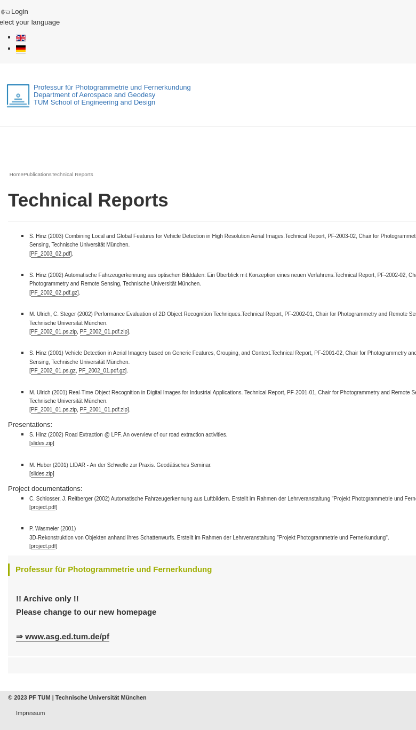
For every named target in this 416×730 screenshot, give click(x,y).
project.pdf (43, 507)
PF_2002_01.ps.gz (53, 371)
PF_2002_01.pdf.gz (101, 371)
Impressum (30, 713)
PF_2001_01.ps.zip (54, 409)
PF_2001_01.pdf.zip (104, 409)
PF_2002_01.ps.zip (54, 332)
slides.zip (42, 443)
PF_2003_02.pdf (50, 254)
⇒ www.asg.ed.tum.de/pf (62, 636)
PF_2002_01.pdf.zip (104, 332)
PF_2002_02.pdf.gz (54, 293)
